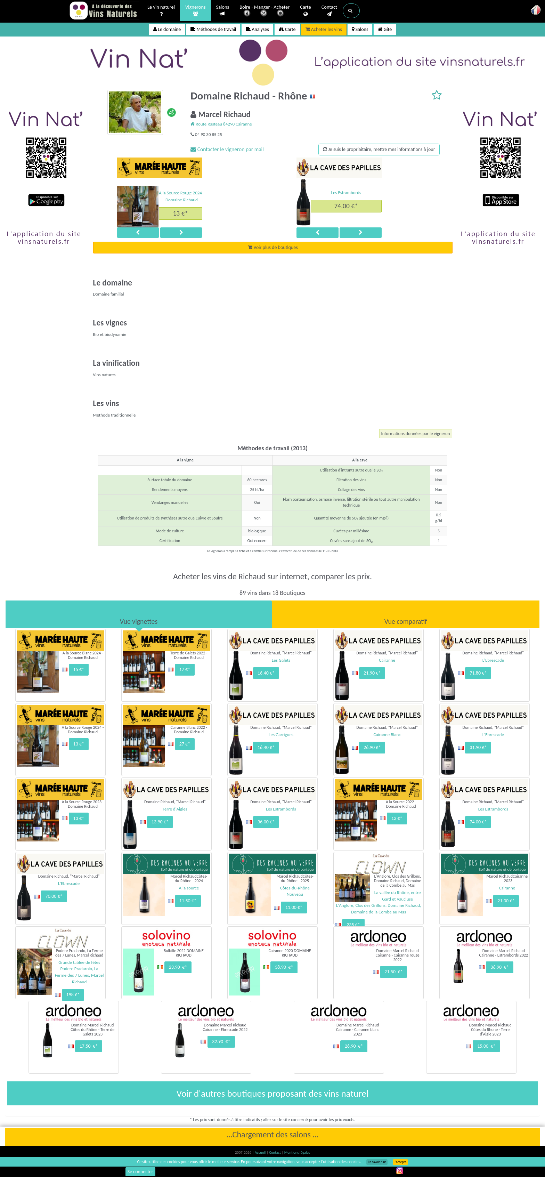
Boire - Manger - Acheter (264, 11)
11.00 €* (293, 907)
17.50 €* (89, 1046)
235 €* (353, 925)
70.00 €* (54, 896)
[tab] (139, 614)
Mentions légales (297, 1152)
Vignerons (195, 11)
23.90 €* (178, 967)
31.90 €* (478, 747)
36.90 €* (499, 967)
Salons (222, 11)
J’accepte (400, 1162)
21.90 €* (372, 673)
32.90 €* (221, 1042)
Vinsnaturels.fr (104, 11)
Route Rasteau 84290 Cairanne (221, 124)
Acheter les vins (324, 29)
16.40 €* (266, 673)
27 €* (184, 744)
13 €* (180, 213)
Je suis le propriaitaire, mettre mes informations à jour (379, 149)
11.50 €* (187, 901)
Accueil (261, 1152)
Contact (329, 11)
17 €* (184, 669)
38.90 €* (284, 967)
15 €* (78, 669)
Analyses (257, 29)
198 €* (73, 995)
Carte (305, 11)
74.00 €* (346, 206)
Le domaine (167, 29)
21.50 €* (393, 972)
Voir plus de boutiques (273, 247)
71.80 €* (478, 673)
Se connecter (140, 1172)
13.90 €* (160, 822)
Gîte (385, 29)
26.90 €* (372, 747)
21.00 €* (505, 901)
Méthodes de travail (213, 29)
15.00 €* (486, 1046)
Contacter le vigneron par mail (227, 149)
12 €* (396, 818)
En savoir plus (377, 1162)
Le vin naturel (161, 11)
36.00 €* (266, 822)
